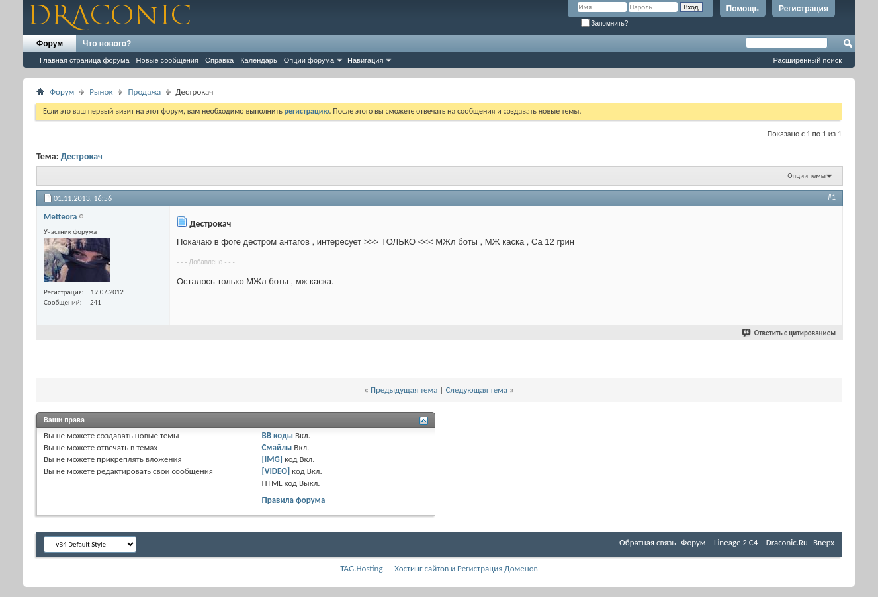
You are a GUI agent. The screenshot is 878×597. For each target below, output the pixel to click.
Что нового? (107, 43)
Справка (219, 60)
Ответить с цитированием (789, 333)
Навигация (365, 60)
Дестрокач (82, 156)
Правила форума (293, 500)
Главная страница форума (85, 60)
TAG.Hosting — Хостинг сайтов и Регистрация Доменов (439, 568)
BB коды (277, 435)
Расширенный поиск (807, 60)
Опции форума (309, 60)
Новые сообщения (167, 60)
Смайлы (276, 447)
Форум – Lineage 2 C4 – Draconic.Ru (744, 542)
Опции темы (806, 175)
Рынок (100, 92)
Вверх (823, 542)
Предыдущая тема (404, 390)
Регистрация (803, 8)
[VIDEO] (275, 471)
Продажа (144, 92)
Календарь (258, 60)
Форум (49, 43)
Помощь (742, 8)
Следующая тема (476, 390)
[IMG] (272, 459)
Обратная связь (647, 542)
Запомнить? (605, 23)
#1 (832, 197)
